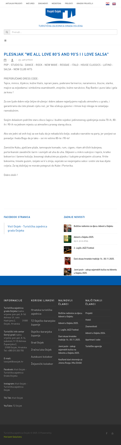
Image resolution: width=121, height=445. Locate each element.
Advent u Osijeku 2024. (95, 333)
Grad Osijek (37, 342)
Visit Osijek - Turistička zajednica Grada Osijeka (15, 372)
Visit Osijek (17, 397)
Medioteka (56, 3)
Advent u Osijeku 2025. (84, 237)
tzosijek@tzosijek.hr (13, 361)
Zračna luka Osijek (41, 349)
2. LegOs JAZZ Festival (84, 247)
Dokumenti (43, 3)
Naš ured (30, 3)
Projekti (69, 3)
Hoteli (88, 319)
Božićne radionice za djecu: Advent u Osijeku (93, 226)
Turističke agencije (93, 346)
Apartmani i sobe (92, 339)
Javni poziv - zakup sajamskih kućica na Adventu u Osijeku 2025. (69, 349)
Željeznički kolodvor (42, 363)
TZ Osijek (17, 405)
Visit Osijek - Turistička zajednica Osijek (15, 386)
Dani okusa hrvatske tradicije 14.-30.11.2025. (94, 258)
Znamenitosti (91, 326)
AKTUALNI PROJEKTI (14, 3)
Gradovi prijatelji (85, 3)
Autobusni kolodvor (41, 356)
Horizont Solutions (13, 436)
